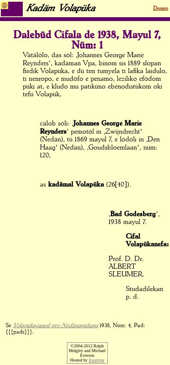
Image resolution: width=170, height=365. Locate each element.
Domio (160, 8)
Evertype (96, 360)
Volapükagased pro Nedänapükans (55, 325)
